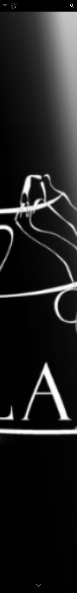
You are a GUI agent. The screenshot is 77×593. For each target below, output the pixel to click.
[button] (5, 5)
